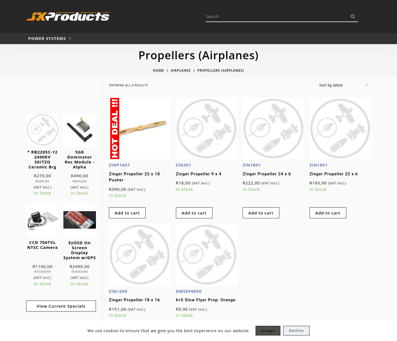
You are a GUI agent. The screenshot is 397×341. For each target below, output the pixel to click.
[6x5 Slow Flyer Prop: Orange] (206, 254)
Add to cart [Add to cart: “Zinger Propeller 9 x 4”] (194, 213)
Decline (296, 330)
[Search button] (352, 16)
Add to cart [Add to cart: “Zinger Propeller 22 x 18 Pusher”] (127, 213)
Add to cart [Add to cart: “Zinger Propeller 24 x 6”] (260, 213)
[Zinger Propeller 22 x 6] (340, 128)
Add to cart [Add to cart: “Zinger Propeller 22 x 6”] (327, 213)
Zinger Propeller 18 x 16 (134, 299)
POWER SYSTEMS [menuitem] (50, 38)
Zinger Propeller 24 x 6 (267, 173)
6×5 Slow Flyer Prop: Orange (206, 299)
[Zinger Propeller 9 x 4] (206, 128)
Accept (268, 330)
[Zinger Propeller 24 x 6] (273, 128)
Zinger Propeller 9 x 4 (199, 173)
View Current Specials (61, 306)
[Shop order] (345, 85)
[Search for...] (276, 16)
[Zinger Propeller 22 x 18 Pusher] (139, 128)
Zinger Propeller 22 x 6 (334, 173)
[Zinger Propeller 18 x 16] (139, 254)
